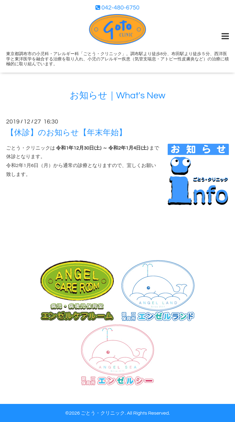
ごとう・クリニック (103, 413)
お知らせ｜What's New (118, 95)
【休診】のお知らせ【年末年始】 (66, 132)
